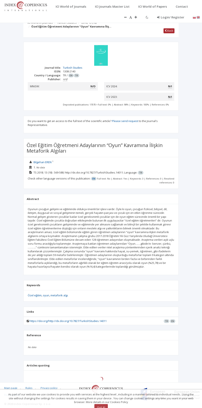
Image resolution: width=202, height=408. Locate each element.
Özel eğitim (35, 295)
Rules (28, 388)
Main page (10, 388)
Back (169, 30)
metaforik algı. (59, 295)
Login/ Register (170, 17)
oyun (46, 295)
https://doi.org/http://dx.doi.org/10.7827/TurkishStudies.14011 (68, 321)
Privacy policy (49, 388)
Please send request (125, 121)
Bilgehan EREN (43, 162)
